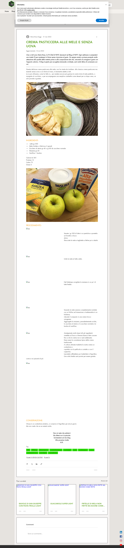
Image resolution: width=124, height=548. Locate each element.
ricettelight (67, 450)
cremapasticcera (32, 453)
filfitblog (34, 450)
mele (74, 450)
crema (91, 450)
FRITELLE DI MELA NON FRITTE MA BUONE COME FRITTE (92, 504)
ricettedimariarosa (55, 450)
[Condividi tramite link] (41, 464)
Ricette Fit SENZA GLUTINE (35, 457)
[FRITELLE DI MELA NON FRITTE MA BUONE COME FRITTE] (93, 492)
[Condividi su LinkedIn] (36, 464)
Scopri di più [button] (24, 20)
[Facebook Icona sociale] (121, 536)
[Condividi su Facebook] (27, 464)
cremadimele (53, 453)
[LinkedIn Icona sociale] (121, 532)
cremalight (43, 453)
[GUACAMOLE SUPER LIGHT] (62, 492)
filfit (28, 450)
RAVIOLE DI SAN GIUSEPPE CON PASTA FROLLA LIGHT (30, 504)
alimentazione (44, 450)
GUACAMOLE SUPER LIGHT (61, 503)
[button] (106, 4)
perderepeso (83, 450)
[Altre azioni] (97, 37)
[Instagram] (121, 541)
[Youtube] (121, 545)
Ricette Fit (47, 457)
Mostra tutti (104, 481)
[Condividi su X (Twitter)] (32, 464)
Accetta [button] (101, 20)
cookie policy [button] (31, 10)
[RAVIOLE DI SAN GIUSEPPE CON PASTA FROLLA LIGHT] (31, 492)
